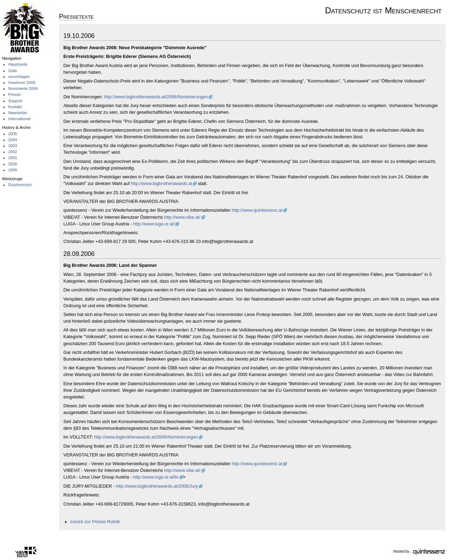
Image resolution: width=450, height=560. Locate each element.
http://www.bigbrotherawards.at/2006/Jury (157, 486)
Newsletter (17, 113)
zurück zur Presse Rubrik (95, 521)
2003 (12, 146)
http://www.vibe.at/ (182, 217)
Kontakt (15, 107)
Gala (12, 70)
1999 (12, 170)
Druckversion (20, 185)
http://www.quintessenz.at (257, 210)
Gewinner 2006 (22, 82)
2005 (12, 134)
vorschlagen (19, 76)
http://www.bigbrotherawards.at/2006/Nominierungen (156, 96)
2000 (12, 164)
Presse (14, 94)
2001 (12, 158)
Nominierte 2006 (23, 88)
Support (15, 101)
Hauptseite (17, 64)
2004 (12, 140)
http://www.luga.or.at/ (153, 224)
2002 (12, 152)
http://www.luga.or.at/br (155, 477)
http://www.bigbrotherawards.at (161, 183)
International (19, 119)
